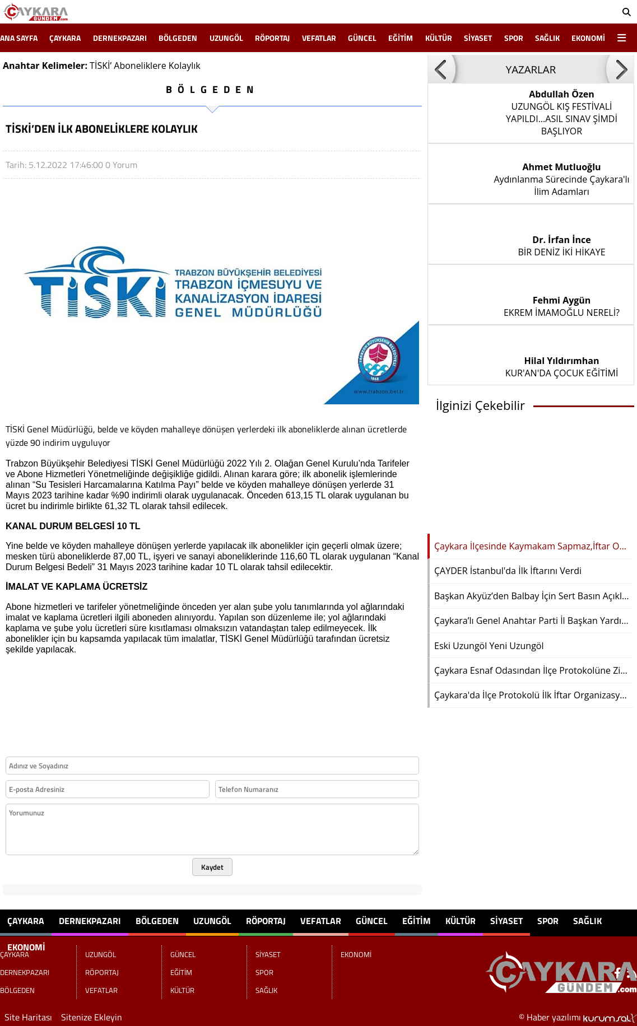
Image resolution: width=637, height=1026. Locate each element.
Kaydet (212, 867)
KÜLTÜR (438, 38)
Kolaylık (185, 65)
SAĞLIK (547, 38)
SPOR (513, 38)
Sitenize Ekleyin (91, 1017)
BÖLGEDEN (178, 38)
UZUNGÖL (226, 38)
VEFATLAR (319, 38)
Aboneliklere (140, 65)
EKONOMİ (588, 38)
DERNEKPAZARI (120, 38)
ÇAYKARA (65, 38)
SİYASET (478, 38)
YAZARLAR (531, 69)
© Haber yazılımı (578, 1017)
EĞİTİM (400, 38)
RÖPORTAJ (272, 38)
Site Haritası (28, 1017)
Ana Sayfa (19, 38)
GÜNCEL (362, 38)
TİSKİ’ (100, 65)
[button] (441, 69)
